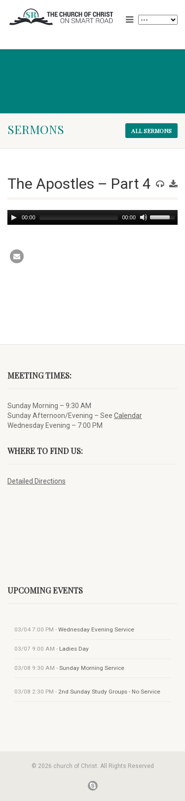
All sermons (151, 131)
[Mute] (144, 217)
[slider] (78, 217)
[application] (92, 217)
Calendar (128, 415)
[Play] (14, 217)
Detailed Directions (36, 481)
